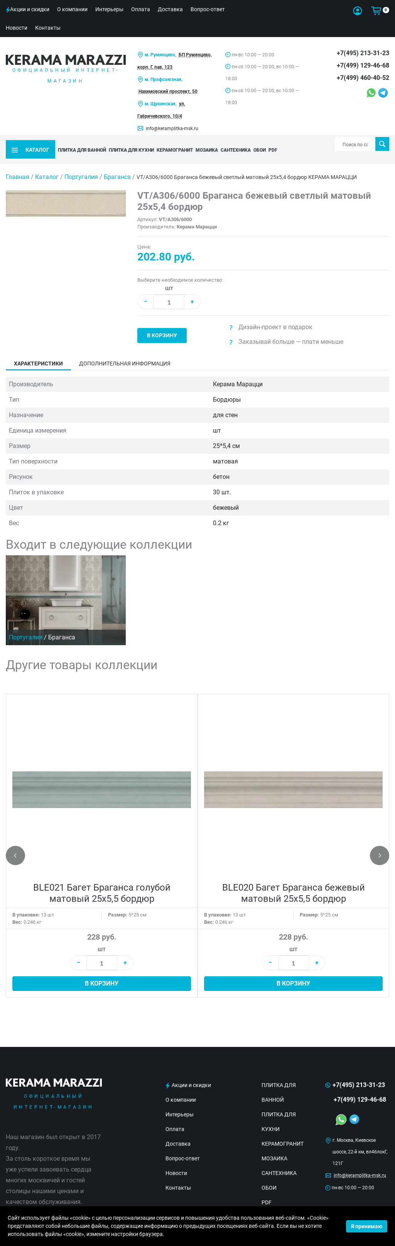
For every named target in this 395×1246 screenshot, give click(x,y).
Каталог (47, 166)
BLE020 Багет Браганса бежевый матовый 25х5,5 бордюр (293, 882)
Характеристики (38, 353)
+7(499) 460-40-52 (363, 77)
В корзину (162, 324)
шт (169, 277)
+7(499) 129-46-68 (363, 65)
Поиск (382, 143)
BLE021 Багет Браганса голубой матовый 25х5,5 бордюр (101, 882)
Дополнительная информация (124, 353)
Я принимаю (366, 1226)
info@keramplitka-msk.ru (172, 128)
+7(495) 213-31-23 (363, 53)
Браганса (118, 166)
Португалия (82, 166)
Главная (17, 166)
